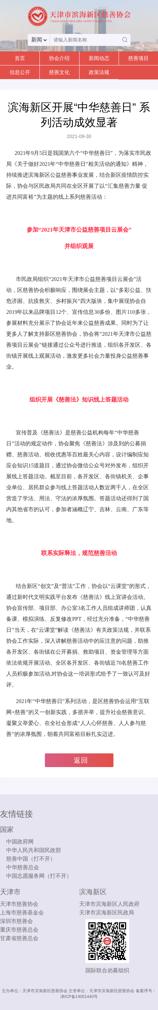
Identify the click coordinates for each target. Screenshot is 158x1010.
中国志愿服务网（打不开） (39, 876)
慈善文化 (59, 72)
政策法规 (99, 72)
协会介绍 (59, 58)
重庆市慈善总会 (19, 930)
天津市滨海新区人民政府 (109, 904)
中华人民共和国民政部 (33, 850)
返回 (81, 760)
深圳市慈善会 (16, 921)
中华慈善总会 (22, 867)
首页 (20, 58)
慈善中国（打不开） (31, 859)
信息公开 (20, 72)
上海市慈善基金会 (22, 912)
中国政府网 (20, 842)
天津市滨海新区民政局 (106, 912)
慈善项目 (138, 58)
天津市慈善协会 (19, 904)
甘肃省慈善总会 (19, 938)
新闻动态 (99, 58)
